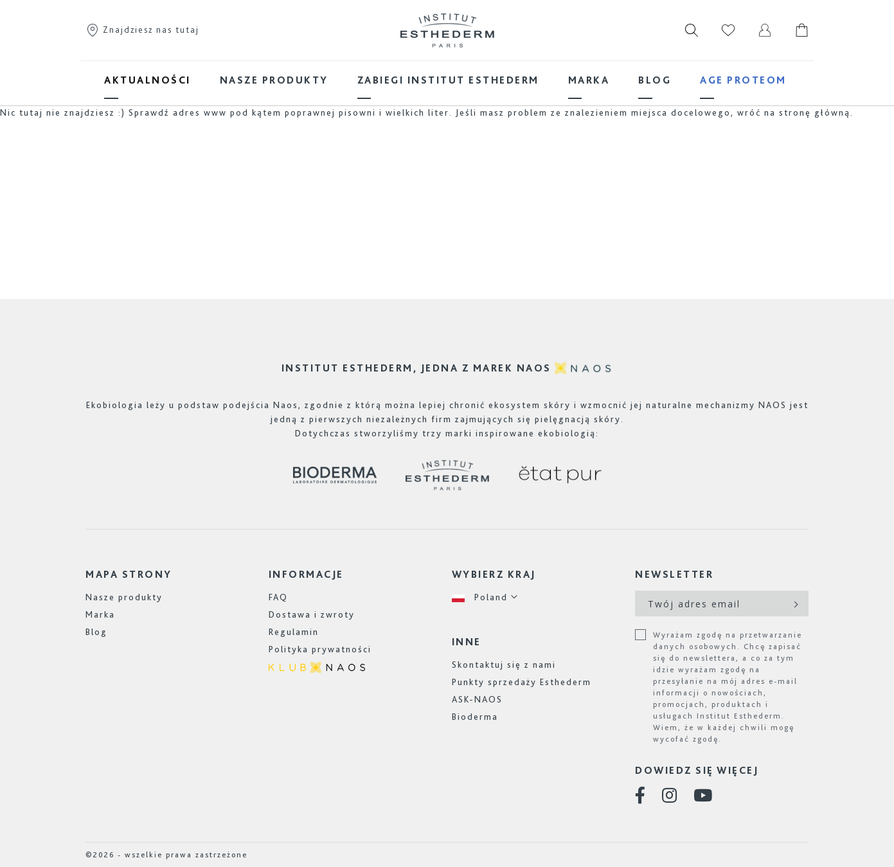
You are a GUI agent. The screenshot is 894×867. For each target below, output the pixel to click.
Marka (100, 614)
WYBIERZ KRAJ (494, 574)
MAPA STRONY (128, 574)
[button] (485, 597)
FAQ (278, 597)
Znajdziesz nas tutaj (142, 29)
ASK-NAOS (477, 699)
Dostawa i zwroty (312, 614)
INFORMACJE (306, 574)
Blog (96, 632)
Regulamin (294, 632)
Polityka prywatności (320, 649)
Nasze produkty (124, 597)
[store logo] (447, 30)
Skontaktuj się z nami (504, 664)
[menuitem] (147, 80)
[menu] (447, 80)
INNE (466, 642)
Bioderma (475, 716)
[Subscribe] (795, 603)
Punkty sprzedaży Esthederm (521, 682)
